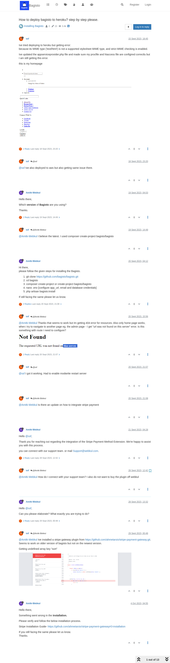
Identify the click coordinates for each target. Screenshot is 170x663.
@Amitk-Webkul (38, 230)
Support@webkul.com (85, 450)
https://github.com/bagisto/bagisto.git (57, 276)
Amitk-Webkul (33, 192)
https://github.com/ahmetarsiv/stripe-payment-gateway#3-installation (87, 626)
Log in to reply (142, 27)
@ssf (34, 161)
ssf (27, 38)
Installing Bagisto (34, 26)
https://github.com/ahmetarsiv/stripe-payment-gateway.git (117, 539)
